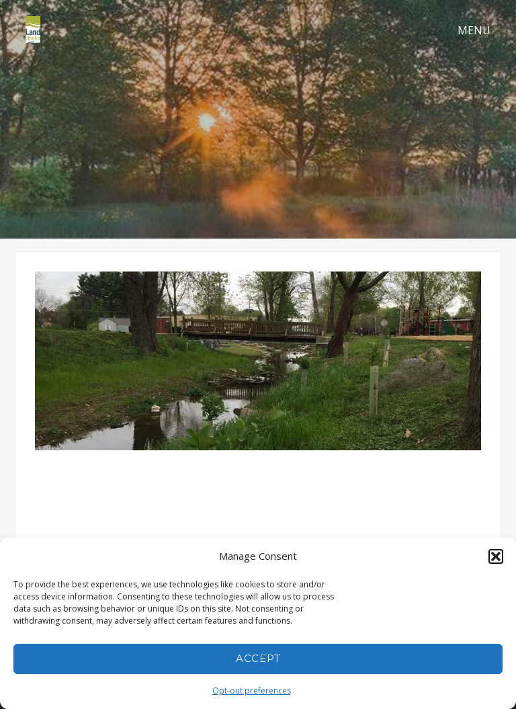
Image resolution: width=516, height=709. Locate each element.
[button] (496, 556)
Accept (258, 658)
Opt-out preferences (251, 690)
